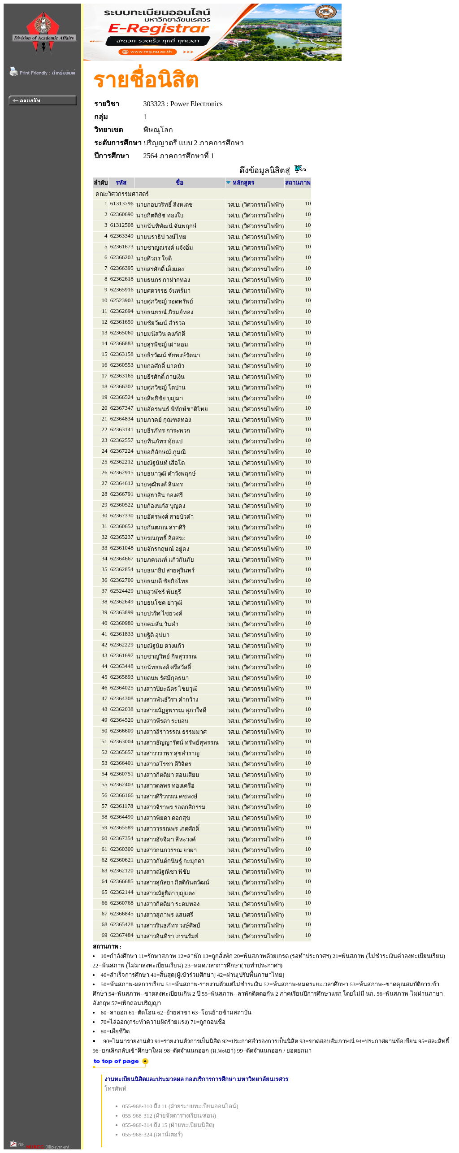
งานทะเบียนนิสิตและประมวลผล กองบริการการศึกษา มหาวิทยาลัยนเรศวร (196, 1079)
